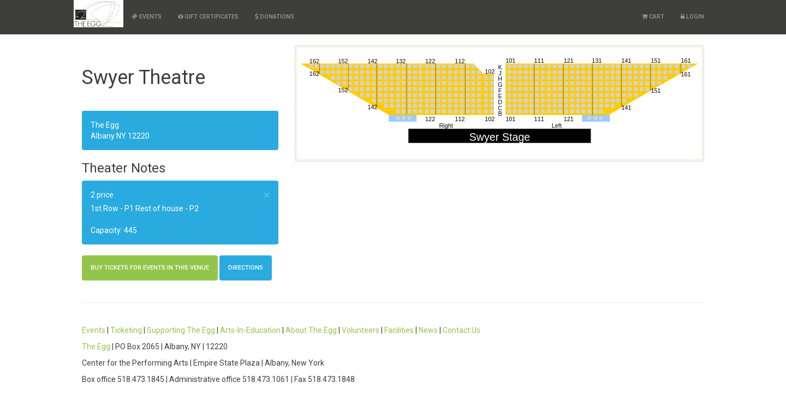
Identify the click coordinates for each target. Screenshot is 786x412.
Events (147, 16)
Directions (245, 267)
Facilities (399, 330)
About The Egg (311, 330)
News (428, 330)
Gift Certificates (208, 16)
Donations (274, 16)
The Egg (96, 346)
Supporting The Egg (181, 330)
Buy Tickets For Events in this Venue (150, 267)
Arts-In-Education (250, 330)
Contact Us (461, 330)
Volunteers (360, 330)
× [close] (267, 195)
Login (692, 16)
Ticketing (126, 330)
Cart (653, 16)
